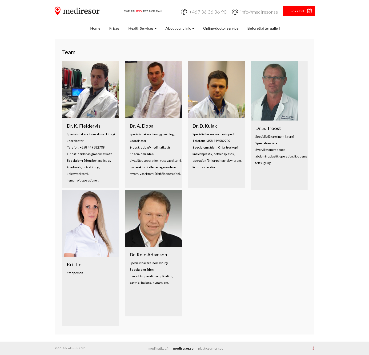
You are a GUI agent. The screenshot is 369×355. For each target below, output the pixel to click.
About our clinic (179, 28)
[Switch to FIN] (132, 11)
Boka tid (297, 11)
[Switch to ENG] (138, 11)
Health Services (142, 28)
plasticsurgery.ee (210, 348)
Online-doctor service (220, 28)
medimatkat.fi (158, 348)
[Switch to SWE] (126, 11)
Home (95, 28)
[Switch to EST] (145, 11)
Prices (114, 28)
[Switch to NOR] (151, 11)
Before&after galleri (263, 28)
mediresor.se (183, 348)
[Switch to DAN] (158, 11)
